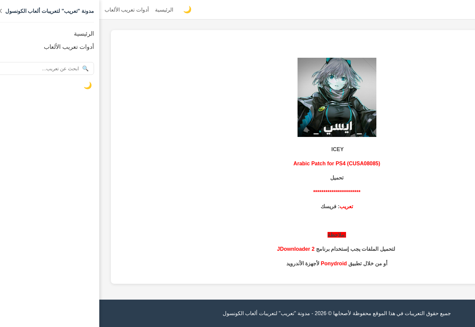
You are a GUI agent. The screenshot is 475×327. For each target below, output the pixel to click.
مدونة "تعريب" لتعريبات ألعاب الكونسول (425, 10)
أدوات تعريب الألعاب (27, 10)
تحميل (237, 177)
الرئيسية (65, 10)
